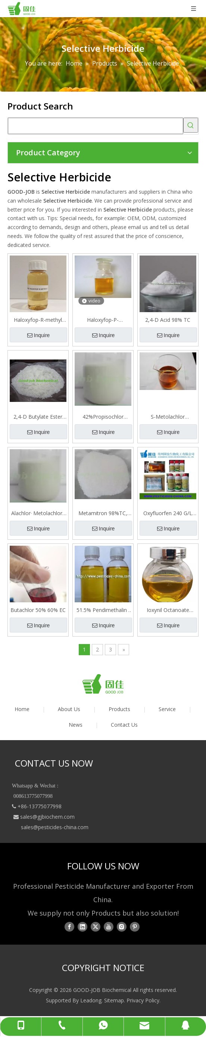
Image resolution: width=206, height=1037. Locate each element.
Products (119, 709)
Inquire (38, 335)
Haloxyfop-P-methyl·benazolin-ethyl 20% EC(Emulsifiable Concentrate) (103, 320)
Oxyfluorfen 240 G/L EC (167, 513)
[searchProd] (95, 126)
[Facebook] (69, 926)
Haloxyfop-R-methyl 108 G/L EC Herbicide (38, 320)
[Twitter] (95, 926)
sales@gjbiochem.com (47, 816)
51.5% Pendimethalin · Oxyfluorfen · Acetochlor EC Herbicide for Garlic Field (103, 610)
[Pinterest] (135, 926)
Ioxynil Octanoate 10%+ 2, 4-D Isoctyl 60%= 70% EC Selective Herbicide (168, 610)
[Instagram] (122, 926)
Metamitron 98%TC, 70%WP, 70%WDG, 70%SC (102, 513)
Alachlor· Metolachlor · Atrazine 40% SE (38, 513)
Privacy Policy (143, 1000)
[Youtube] (108, 926)
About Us (69, 709)
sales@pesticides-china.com (54, 827)
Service (167, 709)
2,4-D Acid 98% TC (167, 319)
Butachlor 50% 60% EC (38, 609)
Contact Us (124, 724)
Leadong (91, 1000)
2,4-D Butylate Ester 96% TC (37, 417)
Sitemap (114, 1000)
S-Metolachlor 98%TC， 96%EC (167, 417)
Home (22, 709)
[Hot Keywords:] (190, 125)
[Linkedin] (82, 926)
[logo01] (103, 684)
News (75, 724)
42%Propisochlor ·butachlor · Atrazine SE (103, 417)
